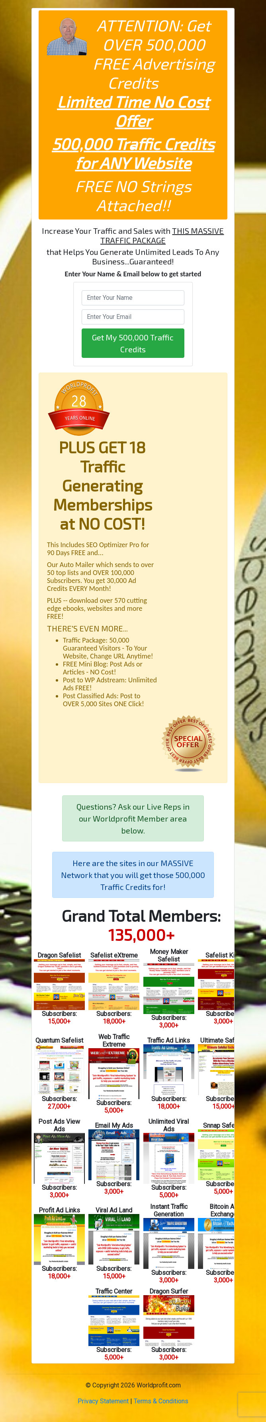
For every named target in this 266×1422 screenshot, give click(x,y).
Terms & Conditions (161, 1401)
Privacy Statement (103, 1401)
